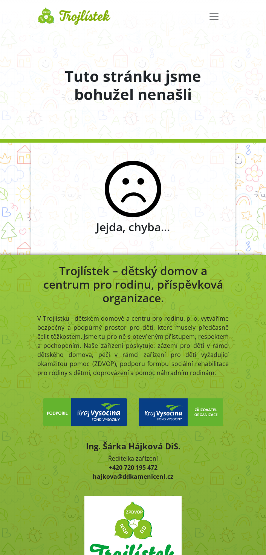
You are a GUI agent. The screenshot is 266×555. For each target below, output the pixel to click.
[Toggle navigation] (214, 16)
